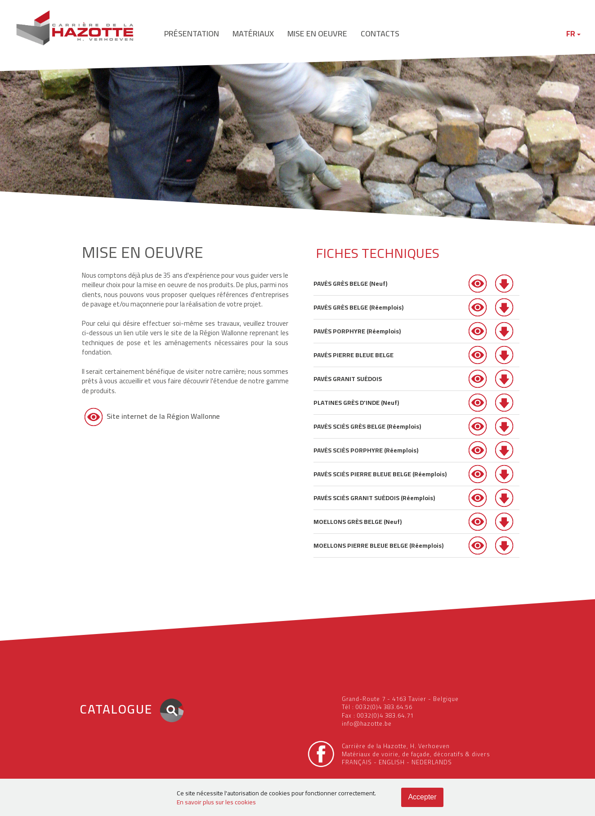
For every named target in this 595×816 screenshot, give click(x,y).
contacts (380, 33)
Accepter (422, 797)
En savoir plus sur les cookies (216, 802)
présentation (191, 33)
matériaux (253, 33)
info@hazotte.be (367, 723)
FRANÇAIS (357, 762)
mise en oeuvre (317, 33)
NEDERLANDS (432, 762)
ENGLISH (392, 762)
